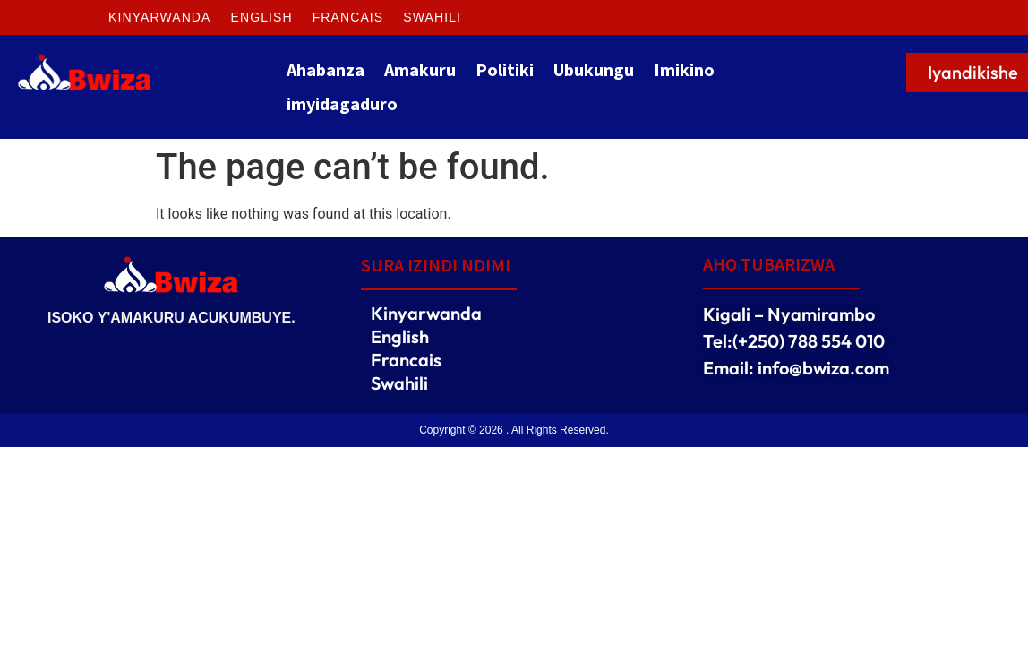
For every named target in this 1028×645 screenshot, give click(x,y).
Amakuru (420, 69)
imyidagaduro (342, 103)
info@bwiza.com (823, 368)
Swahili (432, 17)
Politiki (504, 69)
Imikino (684, 69)
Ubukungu (593, 69)
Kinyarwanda (159, 17)
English (262, 17)
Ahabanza (325, 69)
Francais (348, 17)
